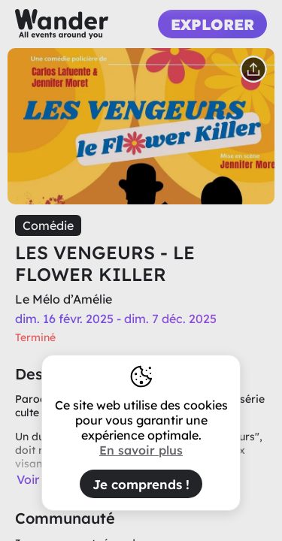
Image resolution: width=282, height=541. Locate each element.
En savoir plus (141, 450)
